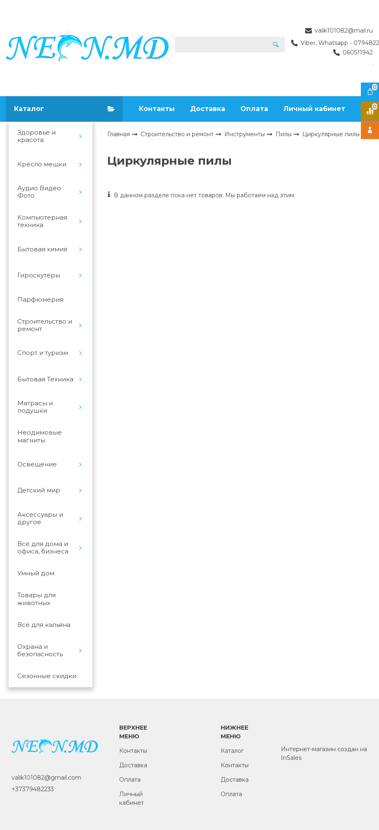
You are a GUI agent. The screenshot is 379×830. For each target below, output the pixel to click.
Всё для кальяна (44, 625)
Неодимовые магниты (39, 436)
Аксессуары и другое (40, 518)
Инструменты (245, 133)
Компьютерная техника (42, 221)
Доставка (207, 109)
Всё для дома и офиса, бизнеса (42, 547)
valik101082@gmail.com (46, 777)
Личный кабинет (314, 109)
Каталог (232, 750)
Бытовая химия (42, 249)
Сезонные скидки (46, 676)
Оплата (254, 109)
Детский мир (38, 490)
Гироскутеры (38, 275)
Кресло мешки (41, 164)
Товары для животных (36, 598)
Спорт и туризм (42, 353)
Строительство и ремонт (44, 325)
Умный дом (35, 573)
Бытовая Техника (45, 379)
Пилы (284, 133)
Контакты (157, 109)
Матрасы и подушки (35, 407)
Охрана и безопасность (40, 650)
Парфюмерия (40, 299)
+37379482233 (33, 789)
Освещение (37, 464)
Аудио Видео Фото (39, 191)
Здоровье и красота (36, 136)
